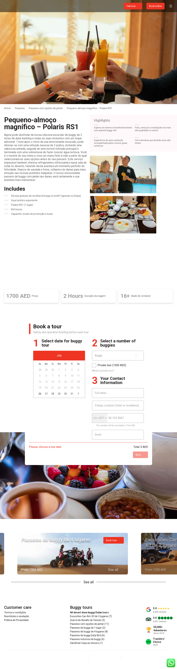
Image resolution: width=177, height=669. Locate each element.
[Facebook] (96, 658)
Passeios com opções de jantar (46, 108)
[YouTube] (112, 658)
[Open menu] (171, 6)
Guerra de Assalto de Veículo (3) (87, 620)
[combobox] (99, 418)
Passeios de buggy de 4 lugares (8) (89, 631)
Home (7, 108)
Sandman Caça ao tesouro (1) (86, 643)
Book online (155, 6)
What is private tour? (103, 370)
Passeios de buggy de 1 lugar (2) (87, 628)
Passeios (20, 108)
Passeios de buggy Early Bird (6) (87, 635)
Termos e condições (15, 612)
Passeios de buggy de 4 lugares (56, 540)
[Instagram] (104, 658)
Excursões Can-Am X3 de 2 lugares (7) (91, 616)
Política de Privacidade (16, 620)
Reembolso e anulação (16, 616)
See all (88, 582)
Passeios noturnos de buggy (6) (87, 639)
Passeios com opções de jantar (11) (89, 624)
